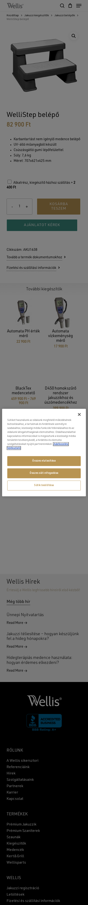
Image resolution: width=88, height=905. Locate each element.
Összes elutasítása (44, 460)
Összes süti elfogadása (44, 473)
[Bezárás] (79, 414)
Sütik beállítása (44, 485)
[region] (44, 452)
